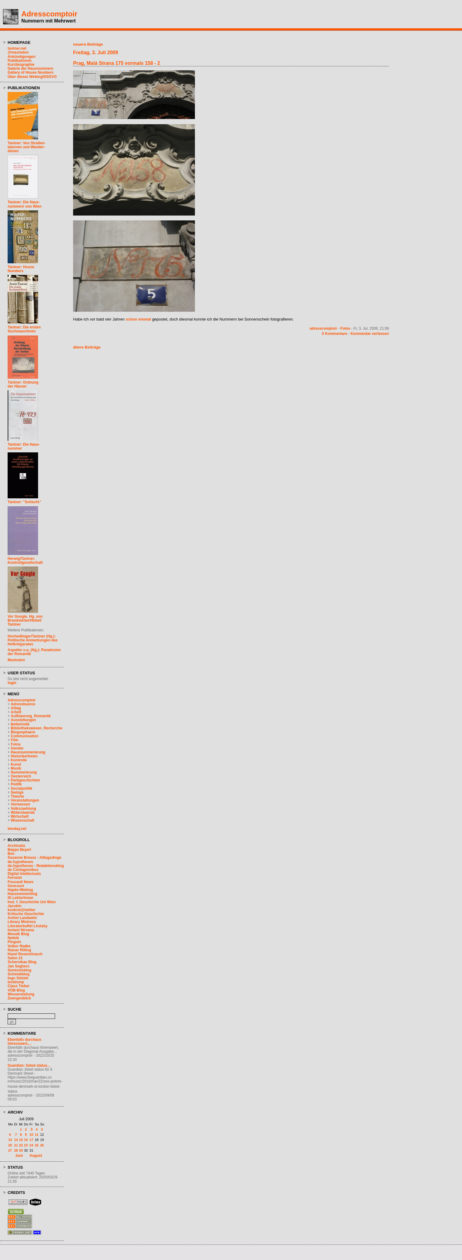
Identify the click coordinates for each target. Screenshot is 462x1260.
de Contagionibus (23, 870)
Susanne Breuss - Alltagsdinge (34, 857)
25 (36, 1145)
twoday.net (17, 829)
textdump (16, 982)
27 (10, 1150)
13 (10, 1140)
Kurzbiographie (21, 64)
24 (31, 1145)
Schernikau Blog (22, 962)
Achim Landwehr (22, 918)
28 (16, 1150)
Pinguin (14, 942)
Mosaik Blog (18, 934)
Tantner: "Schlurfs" (24, 502)
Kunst (16, 764)
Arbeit (16, 712)
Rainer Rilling (19, 950)
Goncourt (16, 886)
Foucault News (21, 882)
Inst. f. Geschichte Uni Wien (32, 902)
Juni (19, 1155)
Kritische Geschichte (26, 914)
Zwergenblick (19, 998)
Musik (16, 768)
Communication (24, 736)
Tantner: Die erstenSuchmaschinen (24, 329)
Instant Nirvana (21, 930)
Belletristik (20, 724)
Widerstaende (23, 812)
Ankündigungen (21, 56)
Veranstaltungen (25, 800)
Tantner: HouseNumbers (21, 269)
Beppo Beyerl (19, 850)
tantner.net (17, 48)
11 (36, 1134)
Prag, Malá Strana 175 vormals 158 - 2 (116, 63)
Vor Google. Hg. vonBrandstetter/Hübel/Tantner (25, 620)
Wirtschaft (20, 816)
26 (42, 1145)
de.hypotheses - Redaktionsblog (36, 866)
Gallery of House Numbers (31, 72)
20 (10, 1145)
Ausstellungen (23, 720)
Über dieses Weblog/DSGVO (32, 77)
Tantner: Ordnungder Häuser (23, 384)
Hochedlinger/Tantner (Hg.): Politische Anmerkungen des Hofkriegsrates (33, 640)
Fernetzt (15, 878)
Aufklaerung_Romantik (31, 716)
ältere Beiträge (87, 347)
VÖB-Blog (16, 990)
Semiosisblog (19, 970)
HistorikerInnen (24, 756)
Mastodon (16, 660)
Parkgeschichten (25, 780)
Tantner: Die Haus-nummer (24, 446)
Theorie (17, 796)
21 (16, 1145)
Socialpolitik (21, 788)
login (12, 683)
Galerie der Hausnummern (30, 68)
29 (21, 1150)
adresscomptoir (323, 328)
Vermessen (20, 804)
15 (21, 1140)
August (36, 1155)
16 (26, 1140)
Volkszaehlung (23, 808)
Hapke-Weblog (20, 890)
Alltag (16, 708)
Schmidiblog (19, 974)
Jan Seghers (18, 966)
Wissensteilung (21, 994)
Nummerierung (24, 772)
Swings (17, 792)
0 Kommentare (334, 334)
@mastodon (18, 52)
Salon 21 (15, 958)
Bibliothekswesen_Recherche (36, 728)
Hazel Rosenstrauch (25, 954)
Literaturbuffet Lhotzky (28, 926)
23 (26, 1145)
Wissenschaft (22, 820)
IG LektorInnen (21, 898)
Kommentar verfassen (370, 334)
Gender (17, 748)
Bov (11, 853)
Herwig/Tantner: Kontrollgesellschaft (25, 560)
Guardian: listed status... (29, 1065)
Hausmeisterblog (22, 894)
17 (31, 1140)
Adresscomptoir (49, 14)
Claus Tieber (19, 986)
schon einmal (138, 319)
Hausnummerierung (28, 752)
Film (14, 740)
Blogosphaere (23, 732)
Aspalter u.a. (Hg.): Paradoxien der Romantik (34, 652)
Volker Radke (19, 946)
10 (31, 1134)
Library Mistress (22, 922)
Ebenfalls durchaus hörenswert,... (24, 1041)
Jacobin (14, 906)
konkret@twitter (21, 910)
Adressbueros (23, 704)
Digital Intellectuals (24, 874)
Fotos (16, 744)
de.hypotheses (20, 862)
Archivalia (16, 846)
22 (21, 1145)
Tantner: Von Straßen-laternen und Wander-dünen (26, 147)
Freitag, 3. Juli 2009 (95, 52)
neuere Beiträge (88, 44)
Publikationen (20, 60)
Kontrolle (19, 760)
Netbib (13, 938)
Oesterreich (21, 776)
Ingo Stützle (18, 978)
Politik (16, 784)
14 (16, 1140)
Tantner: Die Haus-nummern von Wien (24, 204)
